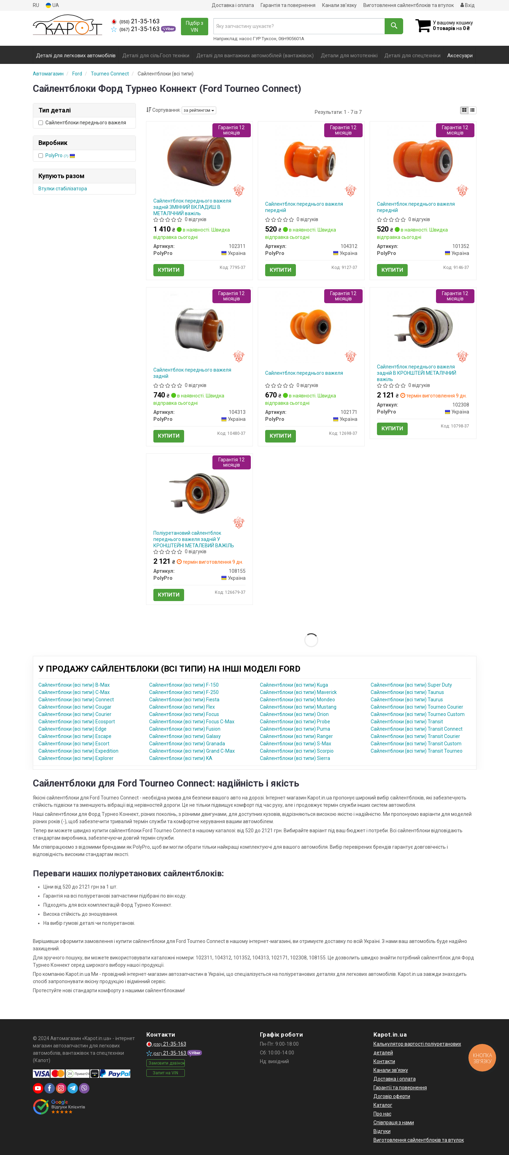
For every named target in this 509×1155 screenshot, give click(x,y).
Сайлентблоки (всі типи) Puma (295, 729)
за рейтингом (199, 110)
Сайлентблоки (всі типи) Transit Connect (417, 729)
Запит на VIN (165, 1072)
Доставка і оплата (233, 5)
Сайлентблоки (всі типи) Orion (294, 714)
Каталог (382, 1105)
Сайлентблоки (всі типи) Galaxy (185, 736)
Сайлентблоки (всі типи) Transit (407, 721)
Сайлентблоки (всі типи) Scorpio (297, 751)
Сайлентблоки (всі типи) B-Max (74, 685)
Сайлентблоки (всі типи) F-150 (184, 685)
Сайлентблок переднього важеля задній (192, 373)
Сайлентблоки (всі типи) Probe (295, 721)
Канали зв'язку (339, 5)
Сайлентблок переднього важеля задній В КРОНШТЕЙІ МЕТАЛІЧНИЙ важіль (416, 373)
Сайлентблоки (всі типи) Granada (187, 743)
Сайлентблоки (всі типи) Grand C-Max (192, 751)
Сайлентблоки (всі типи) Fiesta (184, 699)
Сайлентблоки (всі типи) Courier (74, 714)
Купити (169, 270)
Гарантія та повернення (288, 5)
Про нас (382, 1114)
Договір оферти (391, 1096)
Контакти (384, 1061)
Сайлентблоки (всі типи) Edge (72, 729)
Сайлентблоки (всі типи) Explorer (76, 758)
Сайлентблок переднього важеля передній (304, 207)
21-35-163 (135, 21)
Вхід (467, 5)
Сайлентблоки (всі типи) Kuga (294, 685)
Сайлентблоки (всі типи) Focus (184, 714)
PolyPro (60, 155)
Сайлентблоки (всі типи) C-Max (74, 692)
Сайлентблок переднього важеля (304, 373)
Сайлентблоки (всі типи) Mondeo (297, 699)
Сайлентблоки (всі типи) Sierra (295, 758)
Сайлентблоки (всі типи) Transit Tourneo (417, 751)
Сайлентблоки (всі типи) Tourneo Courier (417, 707)
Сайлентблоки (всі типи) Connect (76, 699)
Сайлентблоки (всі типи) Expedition (78, 751)
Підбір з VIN (194, 26)
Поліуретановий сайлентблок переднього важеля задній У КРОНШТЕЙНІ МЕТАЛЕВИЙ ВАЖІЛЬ (193, 539)
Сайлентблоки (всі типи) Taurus (407, 699)
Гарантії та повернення (400, 1087)
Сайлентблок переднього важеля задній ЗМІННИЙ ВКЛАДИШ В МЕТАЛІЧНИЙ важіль (192, 207)
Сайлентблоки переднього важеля (82, 122)
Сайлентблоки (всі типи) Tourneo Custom (418, 714)
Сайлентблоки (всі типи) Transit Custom (416, 743)
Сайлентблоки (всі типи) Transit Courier (415, 736)
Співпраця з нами (393, 1122)
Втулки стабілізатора (62, 188)
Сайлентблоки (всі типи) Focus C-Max (191, 721)
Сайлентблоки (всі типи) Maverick (298, 692)
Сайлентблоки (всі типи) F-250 (184, 692)
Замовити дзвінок (166, 1063)
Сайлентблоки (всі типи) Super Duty (411, 685)
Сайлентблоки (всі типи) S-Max (295, 743)
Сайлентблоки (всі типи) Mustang (298, 707)
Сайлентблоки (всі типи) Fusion (184, 729)
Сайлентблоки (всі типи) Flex (182, 707)
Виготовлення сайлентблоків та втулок (408, 5)
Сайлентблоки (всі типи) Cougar (74, 707)
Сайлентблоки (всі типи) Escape (74, 736)
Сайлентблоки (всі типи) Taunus (407, 692)
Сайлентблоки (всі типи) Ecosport (76, 721)
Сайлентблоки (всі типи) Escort (73, 743)
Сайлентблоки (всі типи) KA (180, 758)
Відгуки (382, 1131)
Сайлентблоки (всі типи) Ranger (296, 736)
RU (36, 5)
